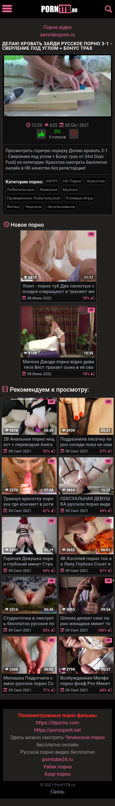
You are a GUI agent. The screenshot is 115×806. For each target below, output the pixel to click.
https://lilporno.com (57, 723)
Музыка (70, 189)
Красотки (96, 181)
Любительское (20, 189)
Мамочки (48, 189)
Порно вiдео (57, 27)
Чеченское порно (85, 737)
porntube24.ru (57, 759)
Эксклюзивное (61, 206)
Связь (57, 792)
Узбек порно (57, 767)
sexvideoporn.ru (57, 35)
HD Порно (72, 181)
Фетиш (13, 206)
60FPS (52, 181)
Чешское (33, 206)
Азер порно (57, 774)
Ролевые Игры (80, 198)
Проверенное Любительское (33, 198)
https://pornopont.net (57, 730)
